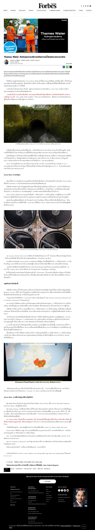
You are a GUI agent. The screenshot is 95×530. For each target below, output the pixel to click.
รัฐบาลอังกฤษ (47, 468)
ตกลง (84, 526)
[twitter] (71, 67)
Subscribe (47, 481)
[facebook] (64, 67)
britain (12, 468)
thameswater (19, 468)
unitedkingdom (28, 468)
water (34, 468)
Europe (17, 62)
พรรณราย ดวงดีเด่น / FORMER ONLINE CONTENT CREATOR (25, 60)
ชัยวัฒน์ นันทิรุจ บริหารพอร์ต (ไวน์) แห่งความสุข (28, 462)
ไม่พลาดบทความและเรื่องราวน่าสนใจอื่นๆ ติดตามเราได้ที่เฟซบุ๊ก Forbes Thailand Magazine (32, 465)
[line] (67, 67)
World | (12, 62)
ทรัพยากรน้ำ (40, 468)
